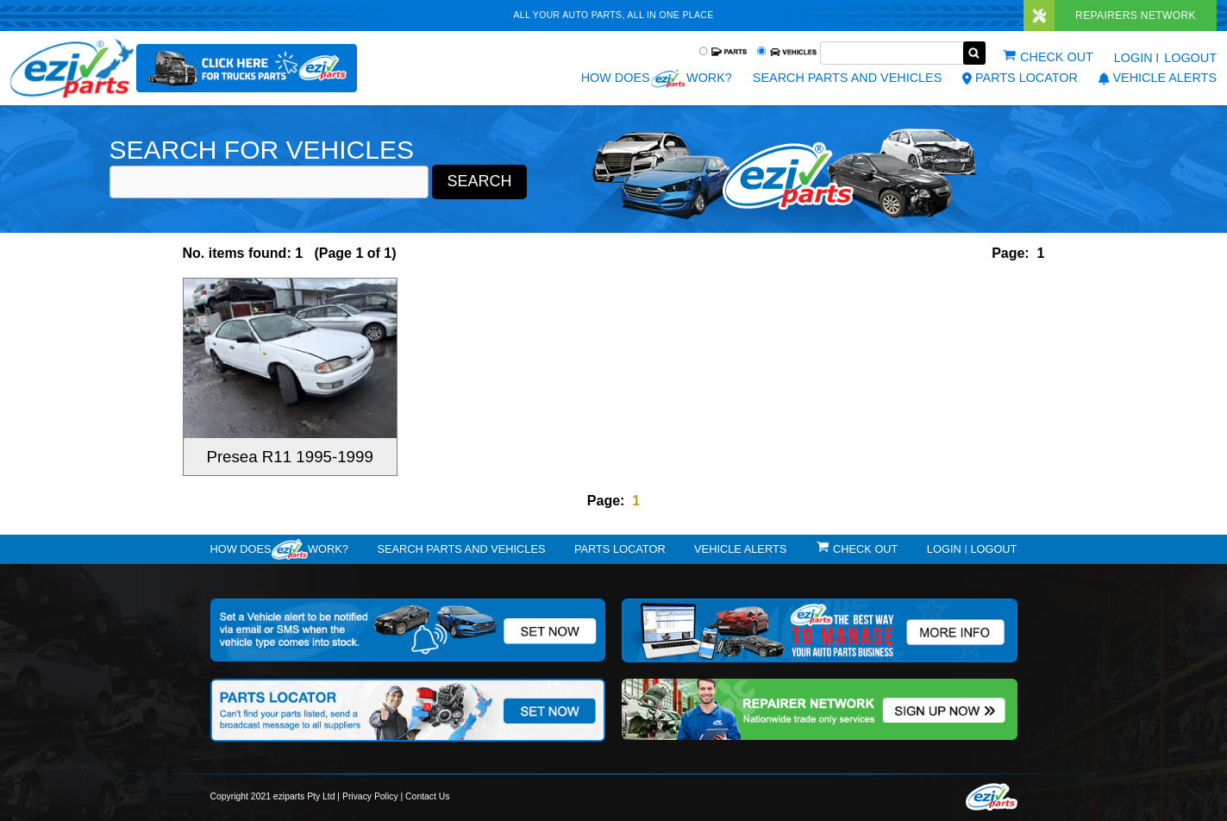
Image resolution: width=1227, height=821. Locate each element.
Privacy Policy (370, 796)
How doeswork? (279, 549)
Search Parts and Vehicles (847, 78)
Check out (1056, 57)
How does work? (656, 78)
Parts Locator (1020, 78)
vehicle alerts (1158, 78)
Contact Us (427, 796)
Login (1133, 58)
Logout (1190, 58)
